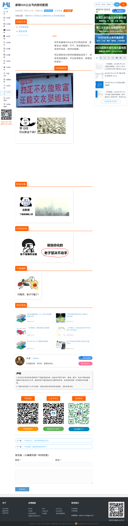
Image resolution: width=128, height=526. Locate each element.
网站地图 (55, 523)
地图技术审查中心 (34, 516)
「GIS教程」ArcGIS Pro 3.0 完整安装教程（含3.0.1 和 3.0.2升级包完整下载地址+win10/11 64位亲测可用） (115, 66)
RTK (43, 509)
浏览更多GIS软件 (111, 101)
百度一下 (117, 5)
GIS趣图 (68, 11)
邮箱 (58, 460)
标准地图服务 (60, 513)
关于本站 (5, 509)
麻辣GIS (28, 16)
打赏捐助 (74, 509)
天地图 (44, 513)
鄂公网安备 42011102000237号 (88, 523)
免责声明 (5, 513)
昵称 (18, 460)
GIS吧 (30, 511)
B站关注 (85, 364)
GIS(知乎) (59, 511)
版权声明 (5, 511)
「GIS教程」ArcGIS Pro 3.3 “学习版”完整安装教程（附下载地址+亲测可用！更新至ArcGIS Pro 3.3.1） (115, 94)
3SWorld (45, 511)
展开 (55, 36)
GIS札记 (48, 11)
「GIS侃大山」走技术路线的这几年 (36, 440)
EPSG (30, 509)
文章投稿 (74, 511)
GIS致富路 (24, 27)
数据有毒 (23, 31)
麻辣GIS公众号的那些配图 (54, 16)
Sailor (36, 358)
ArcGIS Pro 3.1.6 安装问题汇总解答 (115, 84)
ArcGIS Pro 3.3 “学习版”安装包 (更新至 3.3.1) (115, 74)
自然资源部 (32, 513)
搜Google (123, 5)
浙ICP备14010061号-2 (66, 523)
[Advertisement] (34, 55)
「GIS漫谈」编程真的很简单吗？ (35, 447)
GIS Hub (59, 509)
